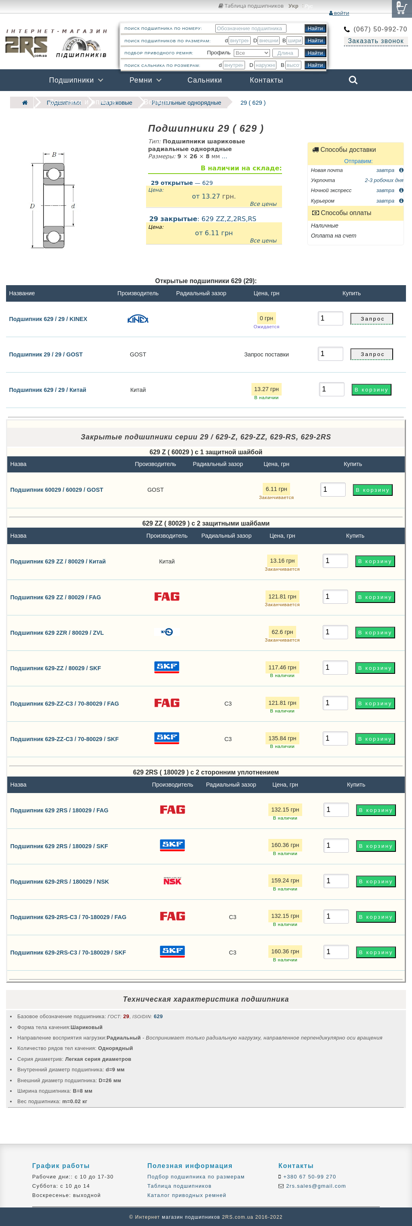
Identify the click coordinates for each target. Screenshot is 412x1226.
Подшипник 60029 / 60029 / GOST (56, 489)
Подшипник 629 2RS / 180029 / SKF (59, 845)
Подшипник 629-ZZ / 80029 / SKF (55, 667)
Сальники (204, 80)
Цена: (155, 189)
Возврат (158, 102)
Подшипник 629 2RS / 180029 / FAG (59, 809)
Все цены (262, 202)
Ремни (141, 80)
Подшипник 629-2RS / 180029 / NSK (59, 880)
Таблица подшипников (251, 5)
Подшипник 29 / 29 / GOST (45, 353)
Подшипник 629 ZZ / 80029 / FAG (55, 596)
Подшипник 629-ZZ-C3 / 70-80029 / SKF (64, 738)
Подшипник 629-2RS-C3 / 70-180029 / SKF (68, 951)
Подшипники (71, 80)
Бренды (314, 102)
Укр (293, 6)
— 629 (182, 181)
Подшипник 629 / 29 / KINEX (48, 318)
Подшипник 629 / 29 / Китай (47, 389)
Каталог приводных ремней (187, 1194)
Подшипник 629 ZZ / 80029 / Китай (57, 560)
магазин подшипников (191, 1216)
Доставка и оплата (82, 102)
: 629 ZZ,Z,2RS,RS (214, 229)
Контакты (266, 80)
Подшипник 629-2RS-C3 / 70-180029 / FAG (68, 916)
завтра (389, 169)
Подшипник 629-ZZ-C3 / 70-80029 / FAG (64, 702)
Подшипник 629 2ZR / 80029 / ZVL (57, 631)
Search (353, 80)
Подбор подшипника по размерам (196, 1176)
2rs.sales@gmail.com (315, 1185)
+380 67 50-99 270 (308, 1176)
